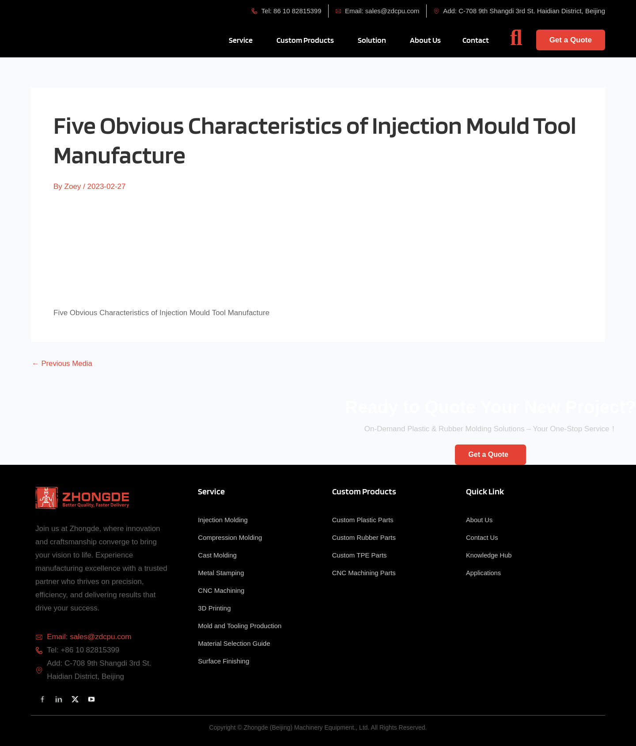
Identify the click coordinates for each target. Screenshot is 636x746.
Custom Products (364, 491)
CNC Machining (221, 590)
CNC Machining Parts (364, 572)
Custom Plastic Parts (363, 520)
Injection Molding (223, 520)
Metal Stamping (221, 572)
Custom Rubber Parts (364, 537)
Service (211, 491)
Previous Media (62, 363)
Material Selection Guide (234, 643)
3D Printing (214, 608)
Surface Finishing (223, 661)
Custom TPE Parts (359, 555)
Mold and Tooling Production (239, 625)
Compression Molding (230, 537)
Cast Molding (217, 555)
